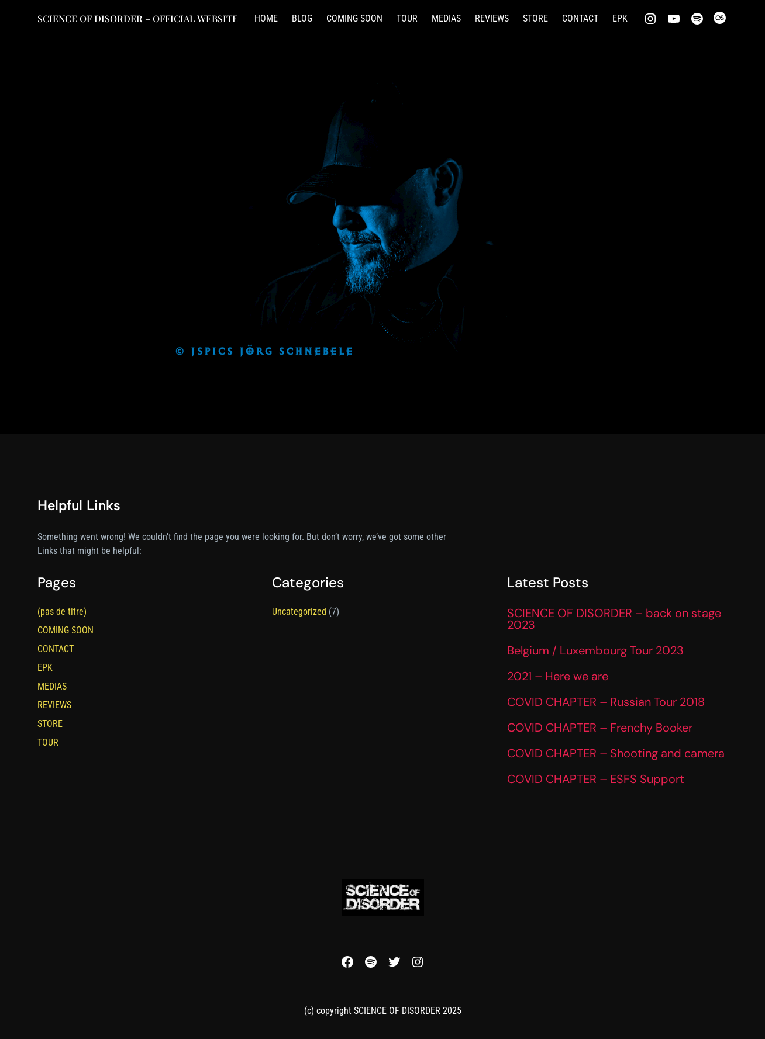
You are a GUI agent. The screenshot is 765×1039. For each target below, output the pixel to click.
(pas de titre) (62, 611)
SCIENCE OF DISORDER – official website (137, 18)
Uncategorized (299, 611)
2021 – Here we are (557, 676)
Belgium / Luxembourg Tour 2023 (595, 650)
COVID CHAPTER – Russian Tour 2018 (606, 702)
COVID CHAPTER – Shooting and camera (616, 753)
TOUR (47, 742)
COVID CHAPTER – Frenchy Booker (599, 727)
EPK (45, 667)
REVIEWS (54, 705)
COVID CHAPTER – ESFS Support (595, 779)
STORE (50, 723)
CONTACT (55, 648)
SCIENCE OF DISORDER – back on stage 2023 (614, 619)
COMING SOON (65, 630)
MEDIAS (52, 686)
